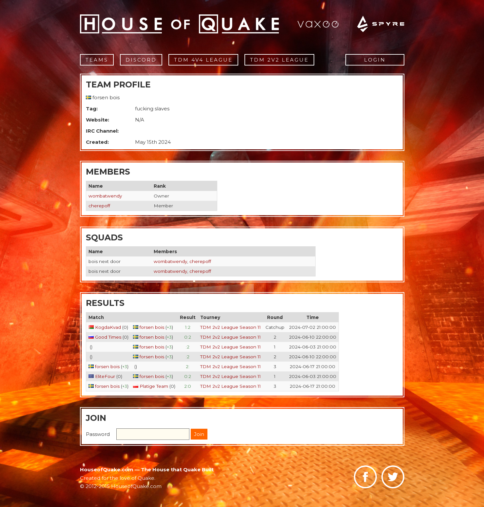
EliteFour (105, 376)
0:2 (187, 337)
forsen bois (152, 327)
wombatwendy (105, 195)
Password (98, 434)
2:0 (187, 386)
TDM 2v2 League (279, 60)
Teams (97, 60)
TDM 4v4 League (203, 60)
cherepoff (99, 205)
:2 (187, 346)
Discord (141, 60)
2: (187, 366)
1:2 (187, 327)
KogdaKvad (108, 327)
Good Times (108, 337)
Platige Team (154, 386)
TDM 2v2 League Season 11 (230, 327)
